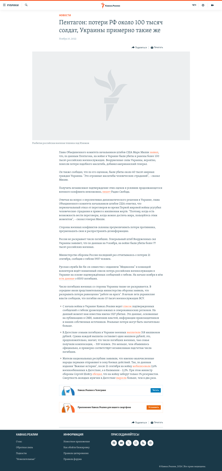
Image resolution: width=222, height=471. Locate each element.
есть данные (67, 278)
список (127, 306)
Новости (65, 15)
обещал (97, 374)
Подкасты (21, 453)
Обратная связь (24, 447)
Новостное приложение (77, 442)
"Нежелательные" (25, 459)
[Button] (139, 47)
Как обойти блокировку (77, 447)
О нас (19, 442)
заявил (154, 152)
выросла (121, 378)
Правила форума (73, 459)
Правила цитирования (76, 453)
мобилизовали (142, 366)
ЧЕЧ (194, 5)
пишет (106, 191)
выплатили (134, 332)
